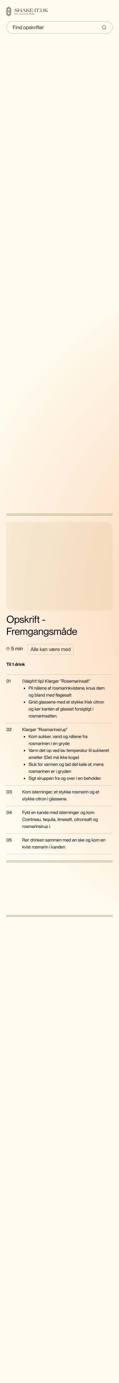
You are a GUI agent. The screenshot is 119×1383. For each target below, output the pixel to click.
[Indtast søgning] (59, 27)
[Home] (31, 11)
